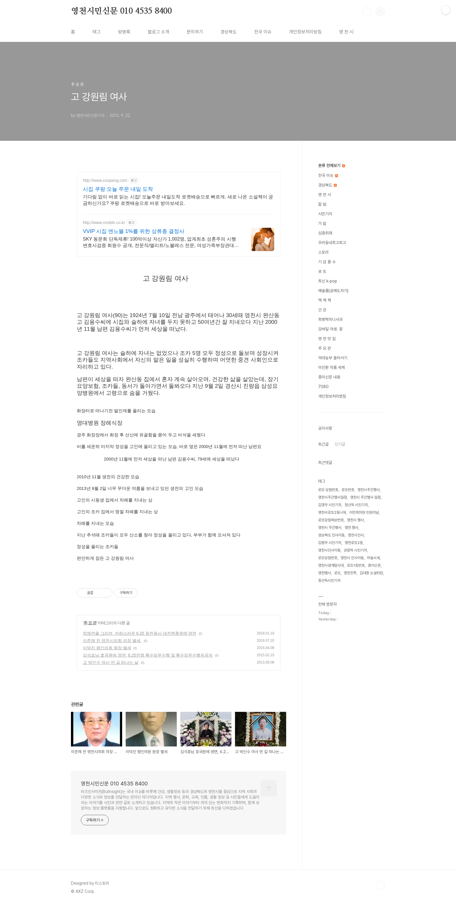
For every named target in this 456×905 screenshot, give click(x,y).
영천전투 (350, 573)
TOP (380, 885)
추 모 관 (90, 622)
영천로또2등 (354, 542)
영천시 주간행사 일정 (365, 497)
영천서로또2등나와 (332, 512)
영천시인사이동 (329, 550)
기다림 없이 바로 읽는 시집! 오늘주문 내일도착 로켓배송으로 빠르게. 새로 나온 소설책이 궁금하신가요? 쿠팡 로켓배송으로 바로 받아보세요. (178, 200)
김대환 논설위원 (371, 573)
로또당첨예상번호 (331, 520)
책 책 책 (324, 300)
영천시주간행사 (368, 490)
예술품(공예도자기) (333, 290)
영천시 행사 (355, 520)
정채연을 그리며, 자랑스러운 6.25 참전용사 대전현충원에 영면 (139, 633)
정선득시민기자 (329, 580)
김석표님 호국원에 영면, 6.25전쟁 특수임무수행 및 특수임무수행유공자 (148, 655)
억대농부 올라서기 (332, 357)
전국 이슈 (263, 32)
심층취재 (325, 233)
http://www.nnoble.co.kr (104, 222)
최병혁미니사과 (330, 319)
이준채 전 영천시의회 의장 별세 (112, 640)
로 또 (322, 271)
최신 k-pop (327, 281)
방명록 (124, 32)
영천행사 (324, 573)
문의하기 (195, 32)
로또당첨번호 (327, 558)
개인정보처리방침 (305, 32)
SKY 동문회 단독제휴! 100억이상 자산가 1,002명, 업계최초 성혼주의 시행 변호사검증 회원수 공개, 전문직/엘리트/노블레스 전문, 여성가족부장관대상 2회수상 (161, 243)
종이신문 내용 (329, 377)
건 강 (322, 309)
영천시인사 (356, 535)
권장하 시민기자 (355, 550)
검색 (367, 11)
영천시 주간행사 (329, 527)
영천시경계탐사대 (331, 565)
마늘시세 (373, 558)
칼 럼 (322, 204)
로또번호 (347, 490)
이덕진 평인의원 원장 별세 (107, 648)
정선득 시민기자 (356, 505)
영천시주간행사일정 (332, 497)
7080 (323, 386)
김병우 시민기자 (329, 542)
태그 (96, 32)
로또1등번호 (356, 565)
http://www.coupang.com (105, 180)
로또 (337, 573)
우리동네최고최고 (332, 242)
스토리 (323, 252)
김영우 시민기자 (329, 505)
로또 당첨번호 (328, 490)
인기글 (340, 444)
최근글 (323, 444)
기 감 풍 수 (327, 261)
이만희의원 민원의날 (364, 512)
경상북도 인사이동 (331, 535)
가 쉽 (322, 223)
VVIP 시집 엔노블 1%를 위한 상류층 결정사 (133, 231)
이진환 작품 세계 (331, 367)
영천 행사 (351, 527)
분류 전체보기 (331, 165)
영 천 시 (346, 32)
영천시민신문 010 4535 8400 (121, 11)
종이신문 (374, 565)
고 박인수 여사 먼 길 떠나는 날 (110, 662)
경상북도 (228, 32)
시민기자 (325, 213)
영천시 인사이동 (352, 558)
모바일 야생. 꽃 (330, 329)
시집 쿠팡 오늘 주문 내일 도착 (118, 189)
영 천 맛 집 (327, 338)
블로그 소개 (158, 32)
